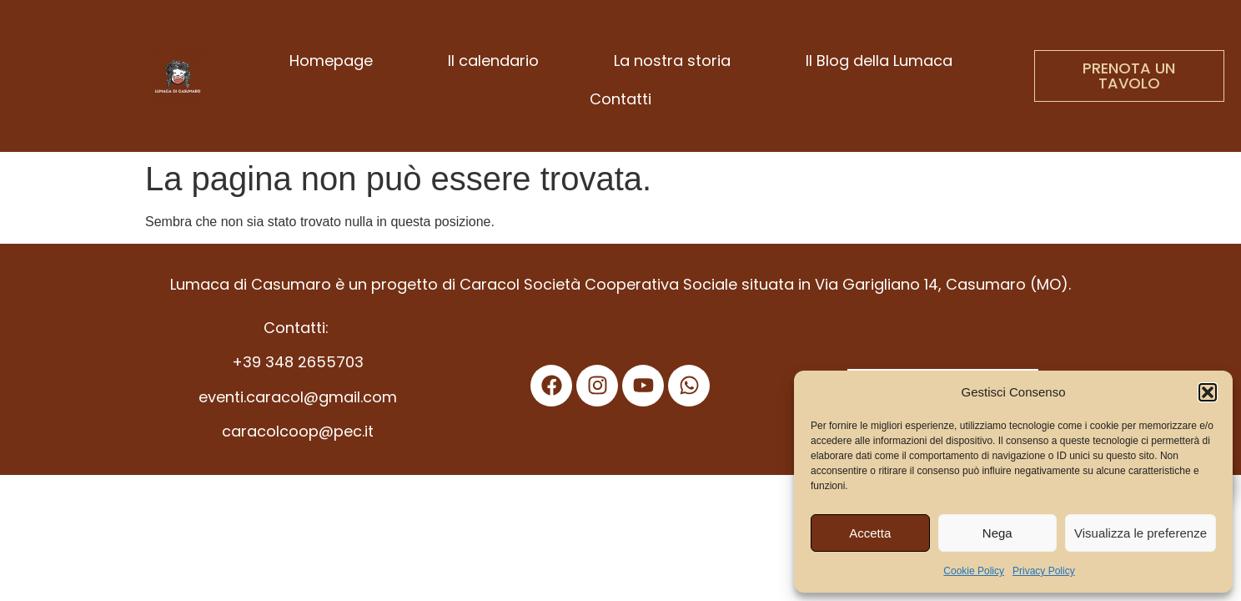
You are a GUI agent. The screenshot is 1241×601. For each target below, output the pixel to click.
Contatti (620, 98)
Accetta (870, 533)
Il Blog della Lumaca (879, 60)
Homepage (331, 60)
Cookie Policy (973, 571)
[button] (1207, 392)
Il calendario (493, 60)
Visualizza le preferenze (1140, 533)
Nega (997, 533)
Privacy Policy (1043, 571)
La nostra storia (672, 60)
